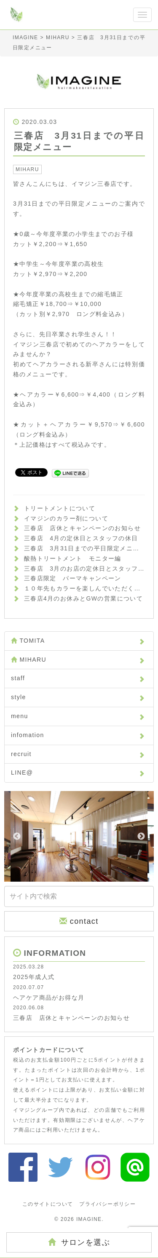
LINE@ (78, 772)
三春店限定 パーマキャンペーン (72, 578)
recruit (78, 754)
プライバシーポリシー (107, 1204)
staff (78, 678)
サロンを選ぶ (79, 1242)
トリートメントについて (59, 508)
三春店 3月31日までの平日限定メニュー (85, 548)
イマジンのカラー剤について (66, 518)
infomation (78, 735)
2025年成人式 (33, 977)
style (78, 697)
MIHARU (27, 169)
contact (78, 921)
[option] (79, 836)
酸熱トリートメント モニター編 (72, 558)
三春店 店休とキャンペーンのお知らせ (82, 528)
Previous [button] (17, 836)
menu (78, 716)
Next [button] (141, 836)
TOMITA (78, 640)
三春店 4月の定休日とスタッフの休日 (81, 538)
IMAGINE (89, 1219)
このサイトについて (47, 1204)
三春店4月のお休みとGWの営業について (83, 598)
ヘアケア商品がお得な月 (48, 997)
